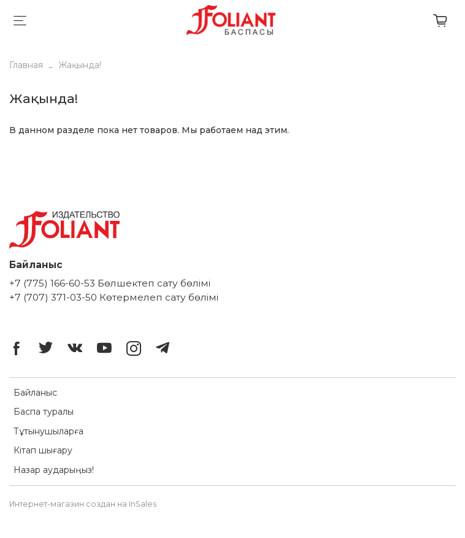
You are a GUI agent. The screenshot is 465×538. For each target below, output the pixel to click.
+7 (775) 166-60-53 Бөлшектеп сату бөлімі (109, 283)
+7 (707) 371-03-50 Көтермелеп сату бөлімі (113, 297)
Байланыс (35, 392)
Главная (26, 65)
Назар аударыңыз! (53, 469)
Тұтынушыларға (48, 431)
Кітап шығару (42, 450)
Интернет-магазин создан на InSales (82, 504)
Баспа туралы (43, 411)
